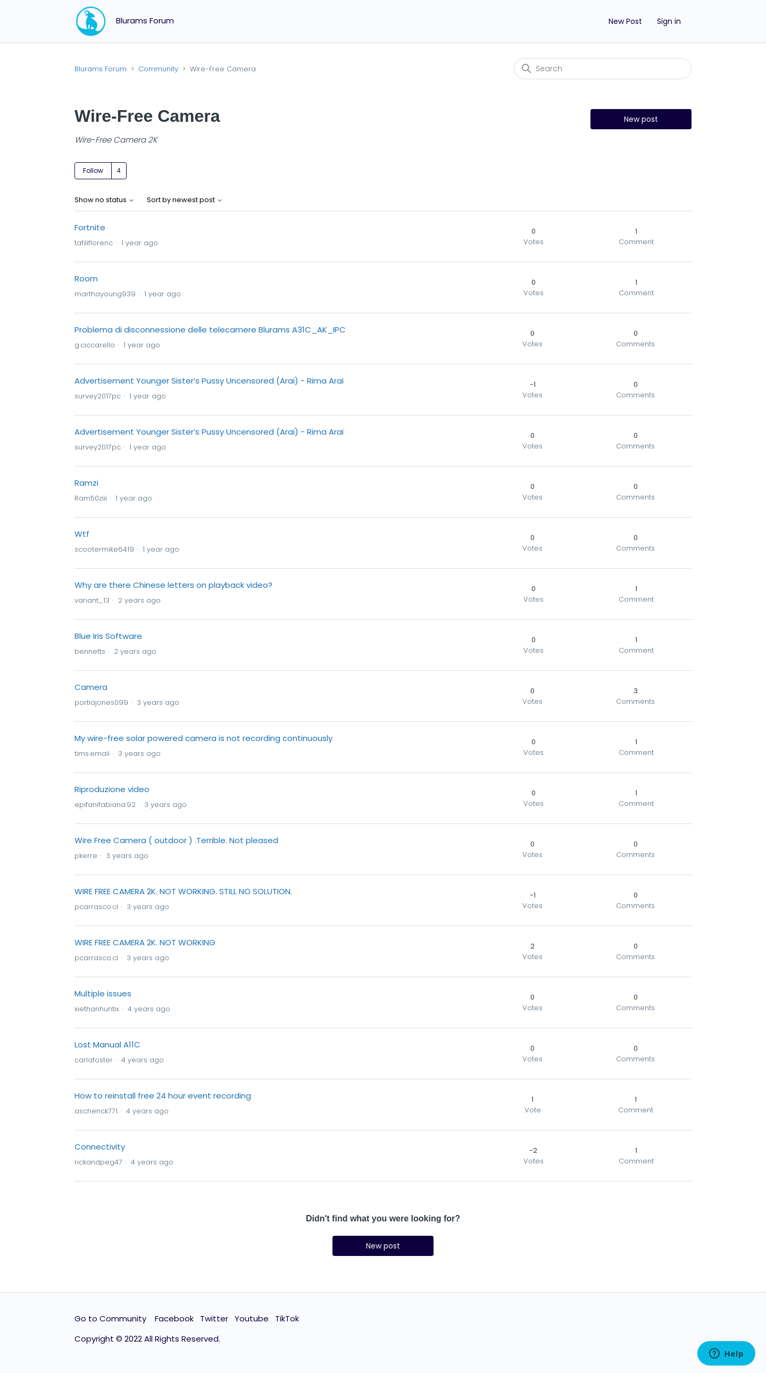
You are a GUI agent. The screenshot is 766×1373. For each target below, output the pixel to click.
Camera (90, 687)
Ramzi (86, 482)
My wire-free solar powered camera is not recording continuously (203, 738)
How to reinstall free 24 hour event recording (162, 1095)
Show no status (104, 200)
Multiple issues (102, 993)
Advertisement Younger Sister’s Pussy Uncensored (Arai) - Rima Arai (209, 380)
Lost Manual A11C (107, 1044)
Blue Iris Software (108, 636)
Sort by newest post (185, 200)
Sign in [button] (669, 21)
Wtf (81, 533)
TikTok (287, 1318)
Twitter (214, 1318)
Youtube (252, 1318)
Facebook (174, 1318)
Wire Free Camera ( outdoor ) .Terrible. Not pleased (176, 840)
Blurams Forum (100, 69)
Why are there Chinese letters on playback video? (173, 584)
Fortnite (89, 227)
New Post (625, 21)
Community (158, 69)
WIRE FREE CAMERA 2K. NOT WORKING (144, 942)
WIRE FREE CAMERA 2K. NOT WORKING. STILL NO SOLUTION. (183, 891)
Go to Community (111, 1318)
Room (86, 278)
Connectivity (99, 1146)
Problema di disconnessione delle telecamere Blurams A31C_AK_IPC (210, 329)
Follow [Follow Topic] (93, 170)
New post (641, 119)
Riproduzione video (111, 789)
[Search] (603, 68)
